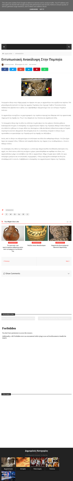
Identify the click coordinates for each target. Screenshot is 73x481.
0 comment (32, 64)
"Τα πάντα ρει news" (20, 478)
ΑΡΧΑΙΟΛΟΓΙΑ (19, 53)
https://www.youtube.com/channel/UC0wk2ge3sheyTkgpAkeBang (18, 319)
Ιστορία (22, 469)
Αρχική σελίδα (8, 53)
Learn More (34, 9)
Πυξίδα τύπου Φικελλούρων (36, 245)
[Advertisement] (36, 29)
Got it (42, 9)
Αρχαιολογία (8, 469)
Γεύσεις (50, 469)
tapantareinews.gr (66, 478)
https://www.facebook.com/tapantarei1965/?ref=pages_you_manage (55, 319)
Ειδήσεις (65, 469)
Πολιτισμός (36, 469)
